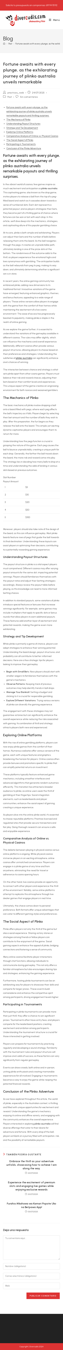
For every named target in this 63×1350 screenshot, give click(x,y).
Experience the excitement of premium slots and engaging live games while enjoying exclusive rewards (31, 1186)
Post (9, 97)
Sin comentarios (29, 97)
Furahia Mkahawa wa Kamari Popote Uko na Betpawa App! (31, 1205)
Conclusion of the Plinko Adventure (23, 148)
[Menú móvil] (54, 19)
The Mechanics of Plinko (18, 119)
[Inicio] (4, 43)
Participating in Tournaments (21, 144)
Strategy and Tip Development (22, 128)
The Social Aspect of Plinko (19, 140)
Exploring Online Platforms (19, 132)
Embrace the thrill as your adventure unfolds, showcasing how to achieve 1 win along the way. (31, 1165)
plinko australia (24, 358)
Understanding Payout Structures (23, 123)
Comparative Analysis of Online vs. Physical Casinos (32, 136)
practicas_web (15, 92)
